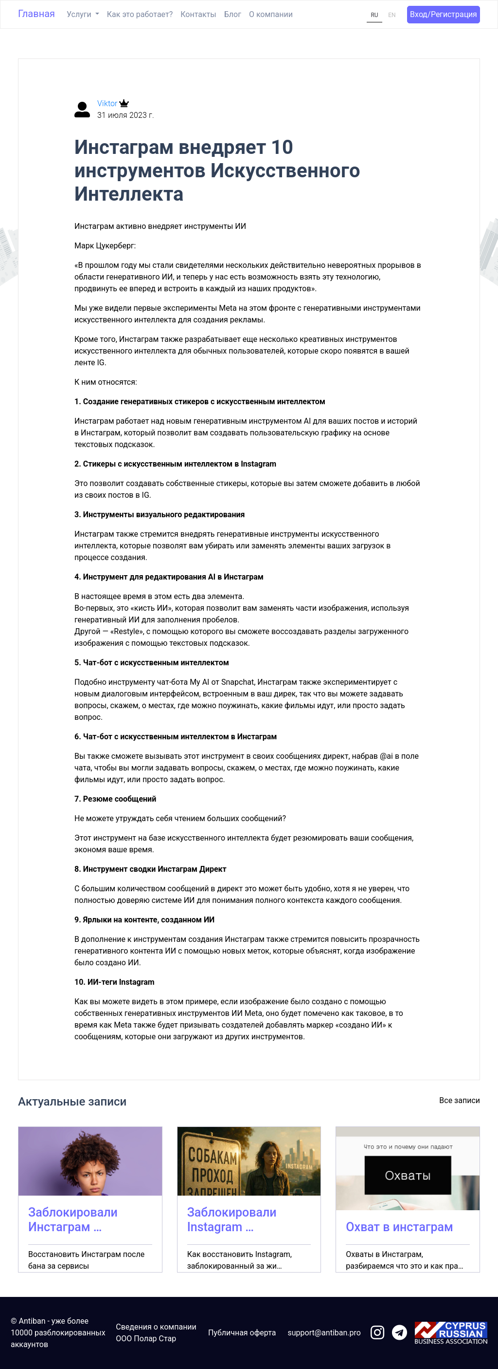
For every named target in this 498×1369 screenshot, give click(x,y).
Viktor (108, 103)
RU (374, 15)
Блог (232, 14)
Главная (36, 13)
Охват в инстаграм (399, 1227)
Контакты (198, 14)
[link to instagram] (377, 1333)
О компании (271, 14)
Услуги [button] (80, 14)
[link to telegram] (399, 1333)
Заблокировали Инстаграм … (73, 1219)
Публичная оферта (242, 1332)
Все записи (459, 1100)
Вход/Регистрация (443, 14)
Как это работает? (140, 14)
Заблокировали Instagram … (232, 1219)
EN (391, 15)
